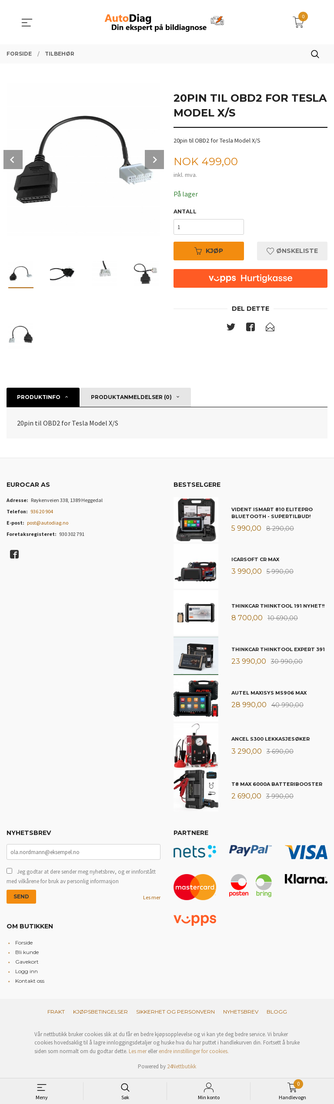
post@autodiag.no (47, 522)
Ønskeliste (292, 251)
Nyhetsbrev (240, 1011)
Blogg (277, 1011)
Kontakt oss (29, 981)
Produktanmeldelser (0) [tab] (131, 397)
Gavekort (27, 961)
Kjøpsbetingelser (100, 1011)
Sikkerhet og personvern (175, 1011)
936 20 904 (41, 511)
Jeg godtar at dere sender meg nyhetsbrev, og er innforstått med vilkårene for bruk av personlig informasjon (81, 876)
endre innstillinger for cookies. (194, 1051)
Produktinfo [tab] (38, 397)
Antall (185, 211)
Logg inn (26, 971)
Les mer (151, 897)
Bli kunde (27, 952)
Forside (24, 942)
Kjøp (208, 251)
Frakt (56, 1011)
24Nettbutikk (181, 1066)
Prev (13, 159)
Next (154, 159)
